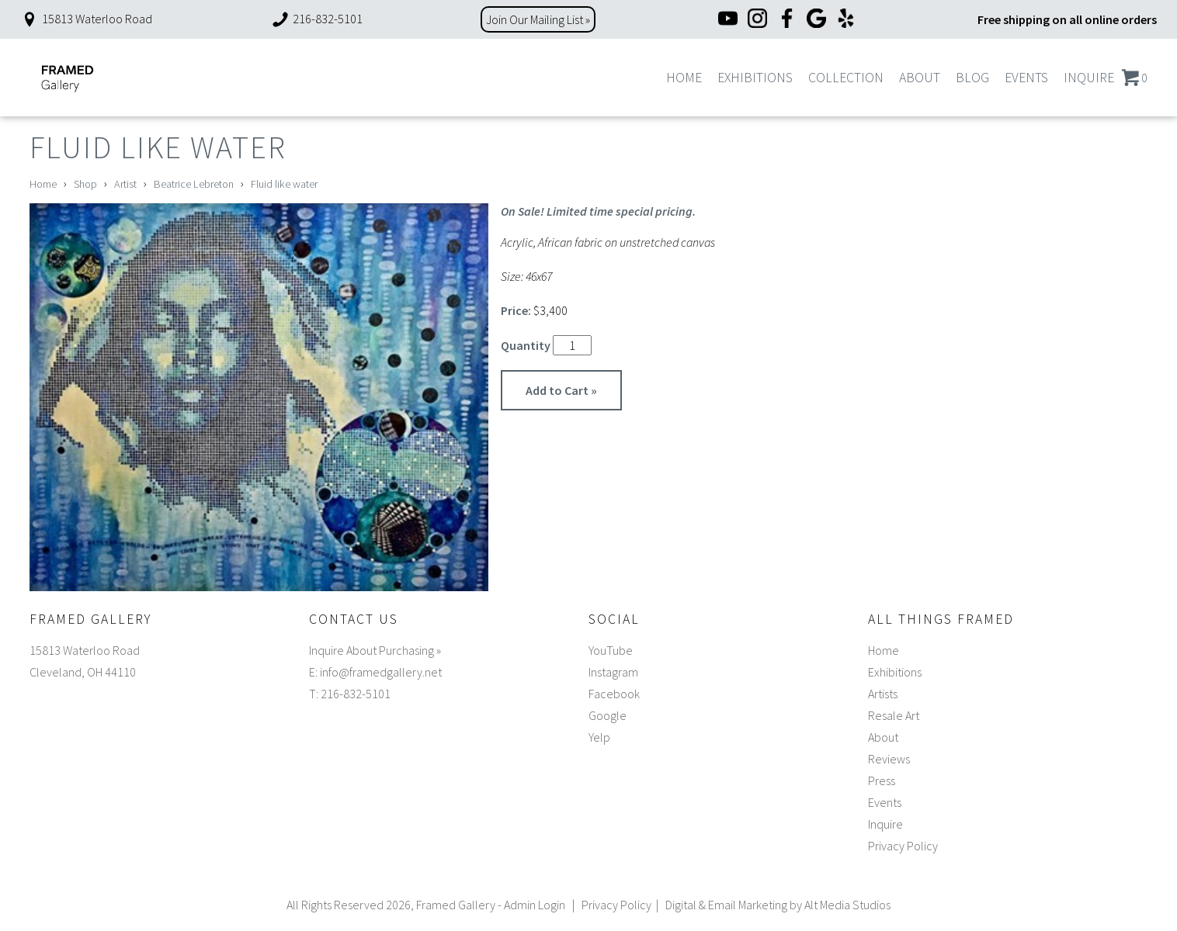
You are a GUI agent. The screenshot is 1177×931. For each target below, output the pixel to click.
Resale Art (893, 715)
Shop (85, 184)
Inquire (1089, 77)
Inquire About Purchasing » (375, 650)
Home (684, 77)
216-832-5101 (317, 18)
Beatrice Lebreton (194, 184)
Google (607, 715)
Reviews (889, 759)
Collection (846, 77)
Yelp (599, 737)
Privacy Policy (903, 845)
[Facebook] (786, 20)
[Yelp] (845, 20)
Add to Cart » (561, 390)
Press (881, 780)
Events (1026, 77)
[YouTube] (727, 20)
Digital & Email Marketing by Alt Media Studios (778, 904)
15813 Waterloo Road (86, 18)
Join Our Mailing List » (538, 19)
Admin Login (534, 904)
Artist (125, 184)
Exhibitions (755, 77)
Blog (972, 77)
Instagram (613, 672)
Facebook (614, 693)
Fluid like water (284, 184)
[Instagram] (757, 20)
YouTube (610, 650)
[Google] (816, 20)
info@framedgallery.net (381, 672)
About (919, 77)
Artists (883, 693)
